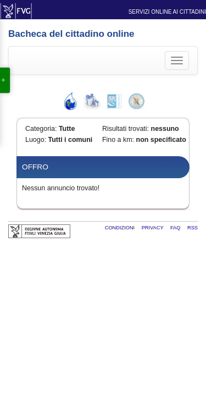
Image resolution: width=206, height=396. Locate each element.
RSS (192, 227)
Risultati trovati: (125, 129)
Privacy (153, 227)
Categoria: (41, 129)
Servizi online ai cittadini (167, 12)
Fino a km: (118, 140)
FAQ (176, 227)
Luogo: (35, 140)
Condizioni (120, 227)
